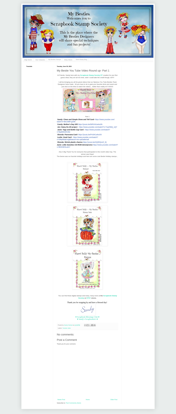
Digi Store (28, 60)
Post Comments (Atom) (73, 403)
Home (88, 399)
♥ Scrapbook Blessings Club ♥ (87, 317)
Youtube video (66, 328)
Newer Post (61, 399)
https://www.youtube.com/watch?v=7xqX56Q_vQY (98, 127)
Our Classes (40, 60)
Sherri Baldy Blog (81, 59)
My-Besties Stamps (54, 59)
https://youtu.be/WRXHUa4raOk (90, 124)
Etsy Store (68, 60)
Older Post (113, 399)
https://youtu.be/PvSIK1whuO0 (90, 135)
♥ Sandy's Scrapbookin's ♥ (87, 319)
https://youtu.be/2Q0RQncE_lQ (95, 142)
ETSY (89, 298)
